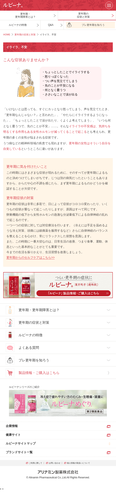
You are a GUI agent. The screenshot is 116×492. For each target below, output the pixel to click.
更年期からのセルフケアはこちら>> (30, 257)
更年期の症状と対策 (25, 34)
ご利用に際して (36, 463)
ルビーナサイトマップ (21, 443)
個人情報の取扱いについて (78, 463)
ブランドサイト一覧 (19, 452)
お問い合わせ (55, 463)
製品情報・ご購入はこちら (32, 373)
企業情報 (12, 426)
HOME (6, 34)
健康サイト (13, 434)
